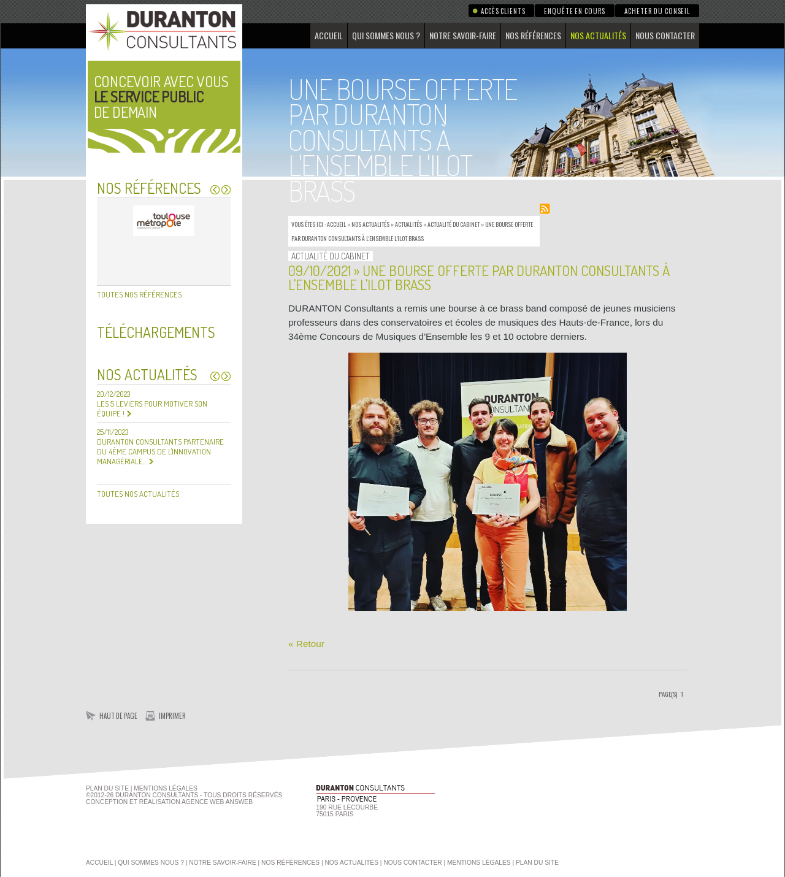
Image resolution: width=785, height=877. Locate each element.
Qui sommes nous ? (386, 35)
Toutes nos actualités (138, 494)
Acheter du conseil (657, 11)
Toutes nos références (139, 294)
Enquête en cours (574, 11)
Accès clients (503, 11)
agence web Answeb (217, 801)
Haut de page (118, 716)
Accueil (329, 35)
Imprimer (172, 716)
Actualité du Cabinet (453, 224)
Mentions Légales (165, 788)
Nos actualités (598, 35)
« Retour (306, 643)
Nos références (533, 35)
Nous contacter (665, 35)
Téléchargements (156, 332)
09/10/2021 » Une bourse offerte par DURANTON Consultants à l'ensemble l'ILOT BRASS (479, 277)
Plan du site (107, 788)
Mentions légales (479, 862)
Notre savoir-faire (462, 35)
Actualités (408, 224)
